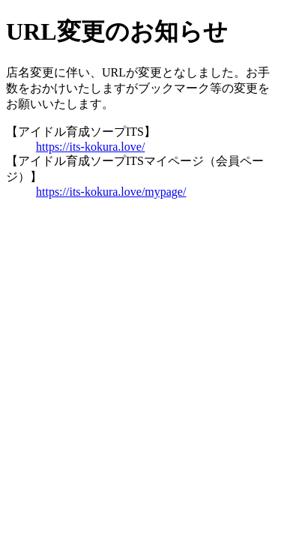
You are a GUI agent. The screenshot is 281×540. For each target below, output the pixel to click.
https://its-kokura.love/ (90, 146)
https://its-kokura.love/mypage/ (111, 191)
